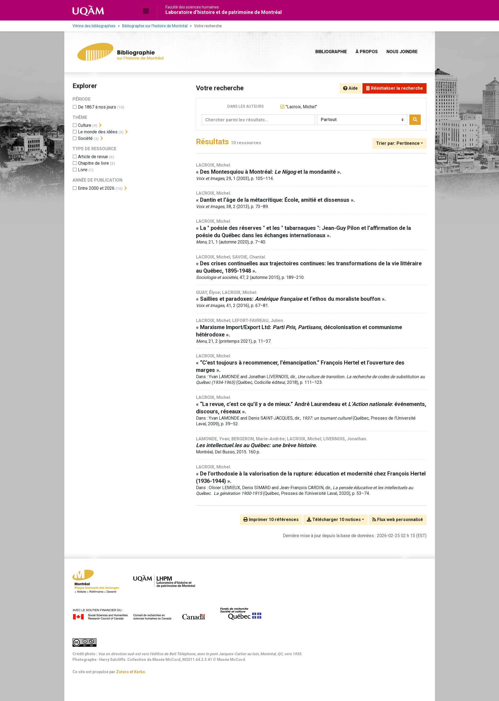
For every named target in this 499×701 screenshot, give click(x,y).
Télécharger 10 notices (334, 519)
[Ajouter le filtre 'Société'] (85, 138)
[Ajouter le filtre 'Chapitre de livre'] (93, 163)
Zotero (122, 672)
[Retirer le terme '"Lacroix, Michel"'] (301, 106)
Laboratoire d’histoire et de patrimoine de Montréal (223, 12)
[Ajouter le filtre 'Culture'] (84, 125)
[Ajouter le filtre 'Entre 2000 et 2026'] (96, 188)
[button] (146, 11)
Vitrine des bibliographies (94, 26)
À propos (367, 51)
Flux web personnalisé (397, 519)
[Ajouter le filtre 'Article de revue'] (93, 156)
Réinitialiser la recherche (394, 88)
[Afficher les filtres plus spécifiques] (100, 125)
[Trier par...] (400, 143)
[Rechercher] (415, 120)
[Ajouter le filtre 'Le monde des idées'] (97, 131)
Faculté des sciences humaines (192, 7)
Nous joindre (402, 51)
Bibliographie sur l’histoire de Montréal (154, 26)
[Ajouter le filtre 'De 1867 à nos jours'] (97, 107)
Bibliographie (331, 51)
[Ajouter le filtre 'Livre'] (82, 169)
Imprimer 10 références (271, 519)
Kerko (139, 672)
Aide (350, 88)
